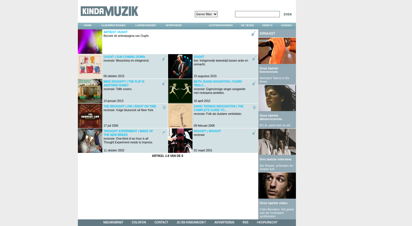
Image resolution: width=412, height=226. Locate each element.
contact (161, 222)
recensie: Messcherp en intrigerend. (126, 58)
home (88, 25)
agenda (286, 25)
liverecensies (145, 25)
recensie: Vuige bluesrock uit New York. (130, 108)
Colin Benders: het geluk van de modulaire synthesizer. (277, 213)
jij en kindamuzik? (191, 222)
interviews (174, 25)
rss (245, 222)
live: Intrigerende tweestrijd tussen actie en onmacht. (221, 60)
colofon (139, 222)
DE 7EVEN (247, 25)
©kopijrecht (267, 222)
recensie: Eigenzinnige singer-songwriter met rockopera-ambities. (220, 87)
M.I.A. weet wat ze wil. (275, 125)
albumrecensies (113, 25)
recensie (207, 133)
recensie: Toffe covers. (124, 85)
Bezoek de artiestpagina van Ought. (126, 34)
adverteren (224, 222)
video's (267, 25)
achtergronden (221, 25)
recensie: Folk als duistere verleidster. (219, 110)
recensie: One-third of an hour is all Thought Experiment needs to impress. (128, 137)
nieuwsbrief (113, 222)
